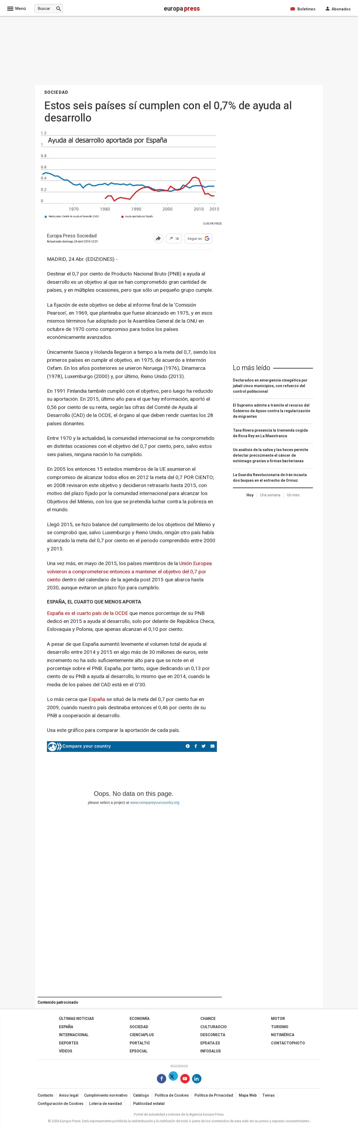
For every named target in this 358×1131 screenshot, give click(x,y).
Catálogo (141, 1095)
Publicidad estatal (149, 1103)
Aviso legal (68, 1095)
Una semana (270, 495)
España (97, 699)
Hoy (249, 495)
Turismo (279, 1027)
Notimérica (282, 1035)
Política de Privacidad (213, 1095)
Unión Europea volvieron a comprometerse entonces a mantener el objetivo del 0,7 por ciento (129, 571)
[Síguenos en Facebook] (161, 1079)
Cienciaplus (142, 1035)
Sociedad (139, 1027)
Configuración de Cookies (60, 1103)
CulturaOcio (213, 1027)
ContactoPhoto (288, 1043)
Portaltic (140, 1043)
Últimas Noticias (76, 1018)
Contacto (45, 1095)
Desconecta (212, 1035)
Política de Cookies (172, 1095)
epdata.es (210, 1043)
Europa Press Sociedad (72, 236)
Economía (139, 1018)
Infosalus (210, 1051)
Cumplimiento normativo (106, 1095)
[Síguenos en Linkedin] (196, 1079)
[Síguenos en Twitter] (173, 1079)
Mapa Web (248, 1095)
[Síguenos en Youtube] (185, 1079)
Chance (208, 1018)
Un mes (293, 495)
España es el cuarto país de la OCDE (87, 613)
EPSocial (139, 1051)
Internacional (74, 1035)
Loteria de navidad (105, 1103)
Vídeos (65, 1051)
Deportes (68, 1043)
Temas (268, 1095)
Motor (278, 1018)
